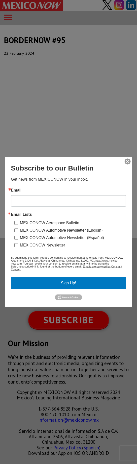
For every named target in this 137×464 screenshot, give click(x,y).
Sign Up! (68, 283)
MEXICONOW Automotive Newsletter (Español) (62, 237)
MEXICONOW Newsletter (42, 245)
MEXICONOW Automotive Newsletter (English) (61, 230)
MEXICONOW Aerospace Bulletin (49, 222)
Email (16, 190)
